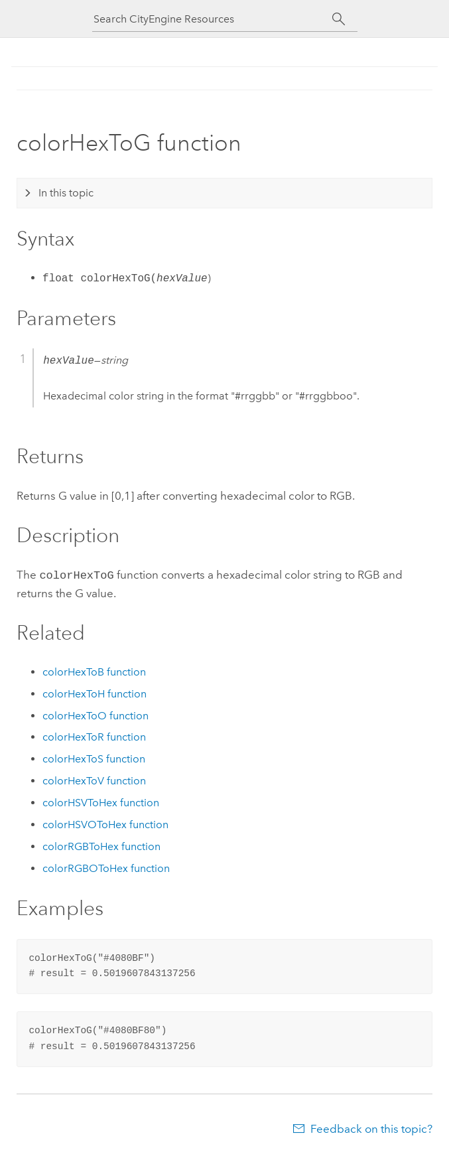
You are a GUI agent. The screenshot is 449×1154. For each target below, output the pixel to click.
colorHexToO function (95, 714)
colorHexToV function (94, 779)
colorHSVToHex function (100, 801)
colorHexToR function (94, 735)
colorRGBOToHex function (106, 867)
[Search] (339, 19)
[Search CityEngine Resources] (213, 19)
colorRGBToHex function (101, 845)
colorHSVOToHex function (105, 823)
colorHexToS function (93, 757)
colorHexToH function (94, 692)
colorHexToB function (94, 670)
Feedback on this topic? (371, 1127)
